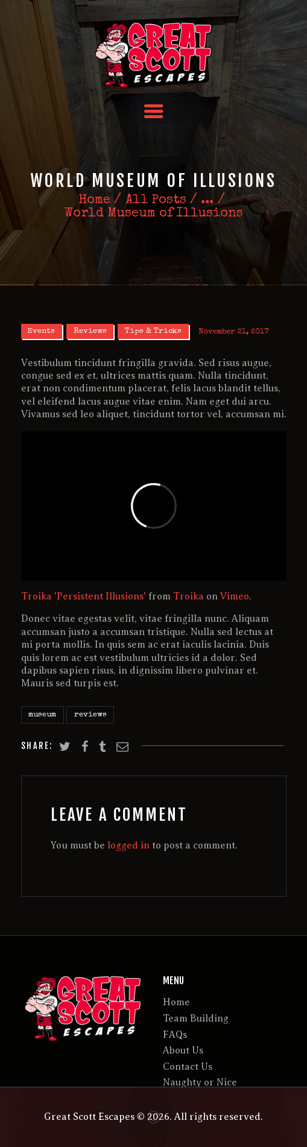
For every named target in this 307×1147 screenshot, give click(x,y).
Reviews (90, 331)
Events (41, 331)
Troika (188, 596)
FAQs (175, 1034)
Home (94, 200)
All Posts (155, 200)
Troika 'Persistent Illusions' (83, 596)
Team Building (196, 1018)
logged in (128, 845)
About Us (183, 1050)
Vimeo (234, 596)
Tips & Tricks (153, 331)
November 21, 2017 (233, 331)
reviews (90, 715)
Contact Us (187, 1066)
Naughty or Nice (200, 1082)
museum (42, 715)
